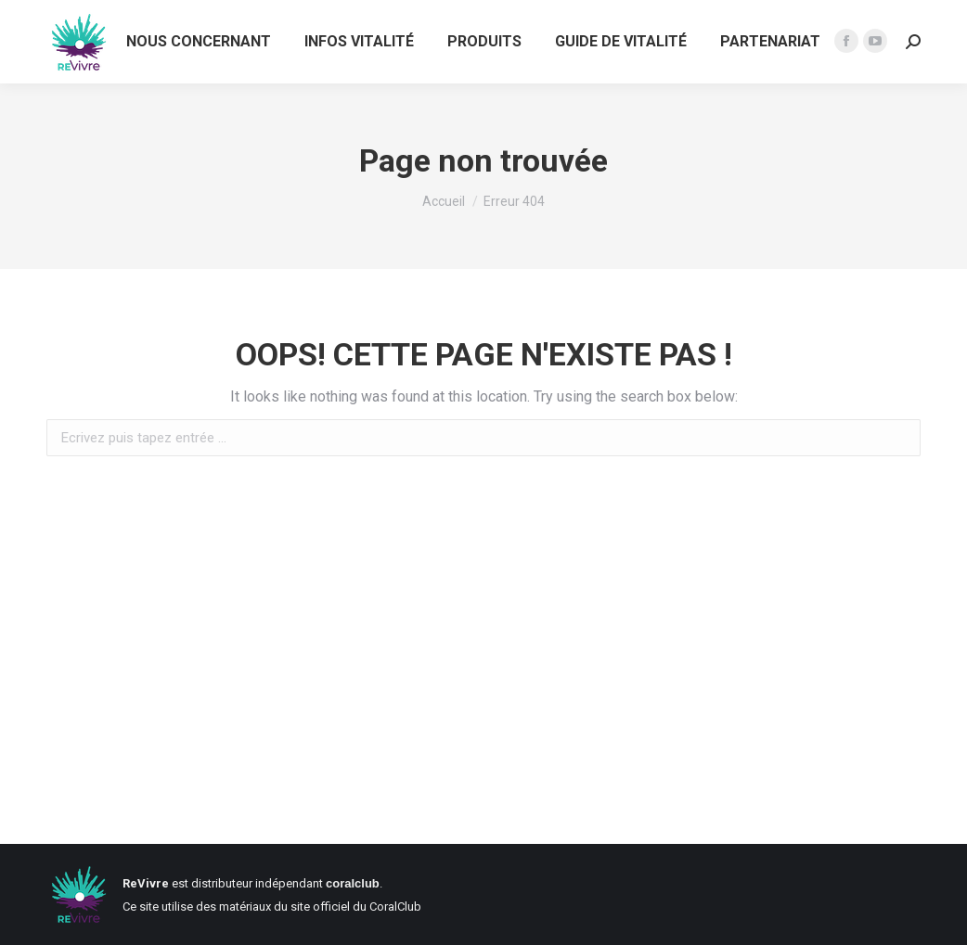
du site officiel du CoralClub (347, 906)
